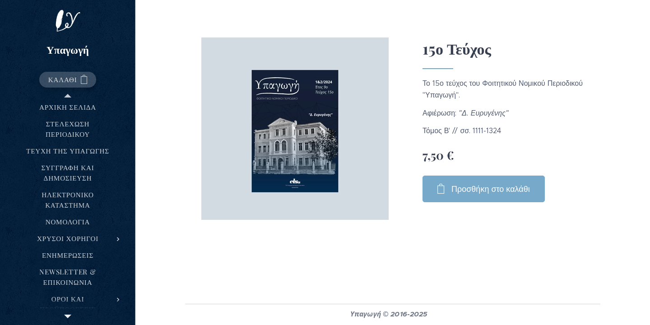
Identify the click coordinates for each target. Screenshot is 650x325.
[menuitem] (68, 107)
